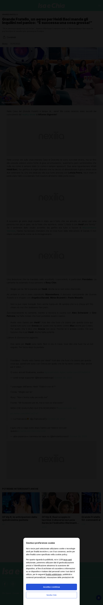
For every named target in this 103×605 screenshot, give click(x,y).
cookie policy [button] (61, 554)
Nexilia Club (52, 595)
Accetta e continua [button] (51, 587)
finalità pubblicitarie (54, 574)
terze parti (67, 560)
